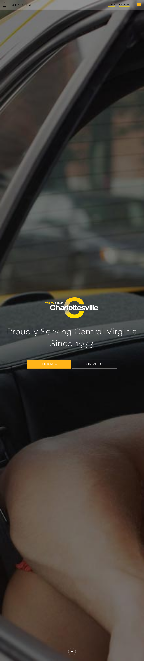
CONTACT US (94, 364)
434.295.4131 (18, 4)
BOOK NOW (49, 364)
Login (111, 4)
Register (124, 4)
